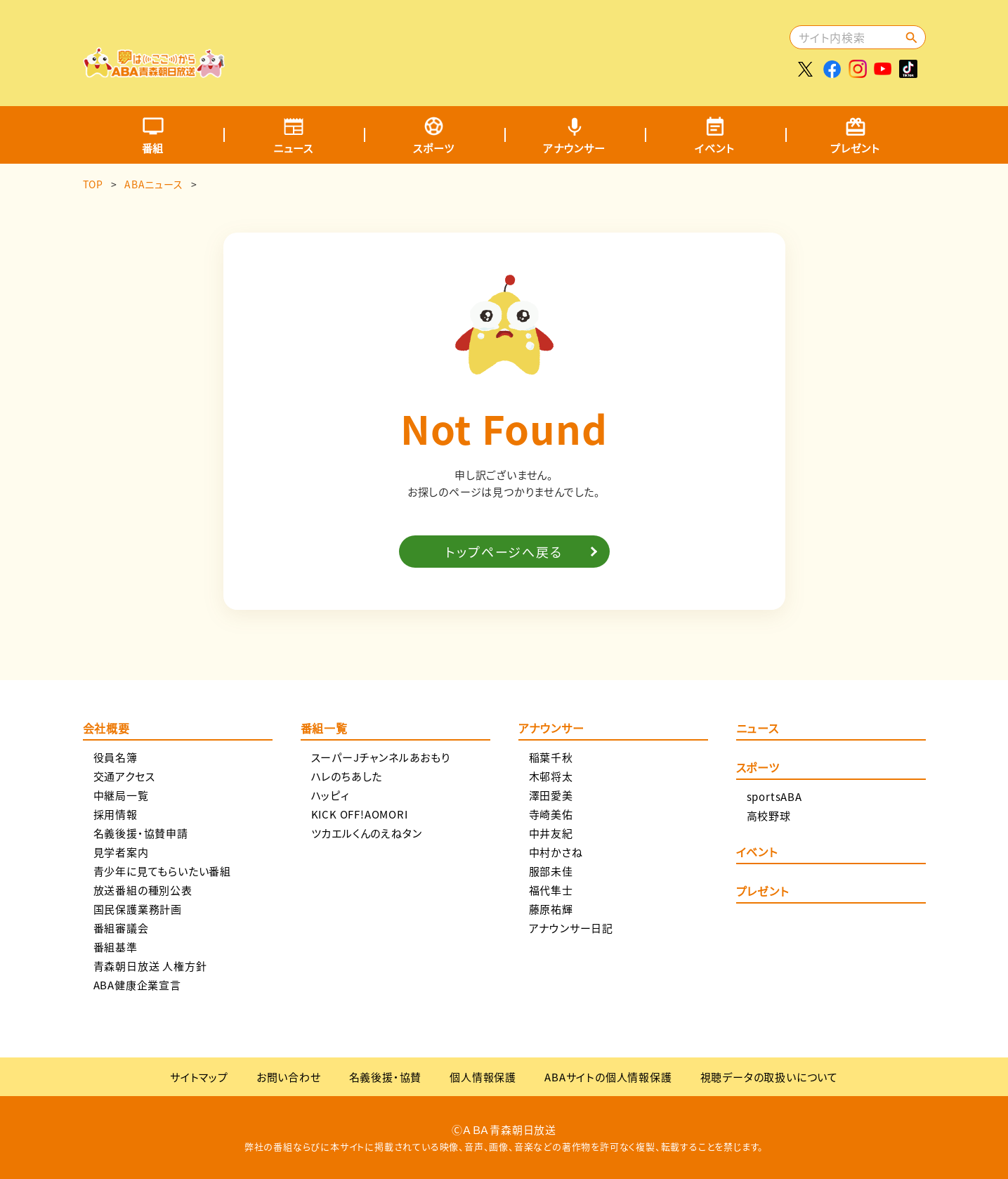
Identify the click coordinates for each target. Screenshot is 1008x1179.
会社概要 (106, 729)
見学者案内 (121, 852)
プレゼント (855, 148)
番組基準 (115, 946)
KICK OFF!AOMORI (359, 814)
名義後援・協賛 (385, 1076)
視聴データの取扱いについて (769, 1076)
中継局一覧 (121, 795)
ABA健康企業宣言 (137, 984)
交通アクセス (124, 776)
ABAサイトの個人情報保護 (608, 1076)
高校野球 (769, 815)
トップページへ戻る (503, 551)
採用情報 (115, 814)
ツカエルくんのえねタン (366, 833)
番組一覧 (324, 729)
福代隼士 (551, 889)
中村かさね (556, 852)
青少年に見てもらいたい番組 (162, 871)
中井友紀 (551, 833)
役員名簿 (115, 757)
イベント (714, 148)
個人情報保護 (483, 1076)
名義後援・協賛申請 (140, 833)
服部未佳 (551, 871)
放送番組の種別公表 (142, 889)
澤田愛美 (551, 795)
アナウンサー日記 (571, 927)
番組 (153, 148)
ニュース (293, 148)
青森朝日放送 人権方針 (150, 965)
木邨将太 (551, 776)
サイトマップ (199, 1076)
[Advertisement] (530, 45)
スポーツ (433, 148)
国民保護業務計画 (137, 908)
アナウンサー (574, 148)
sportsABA (774, 796)
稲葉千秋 (551, 757)
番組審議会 (121, 927)
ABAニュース (153, 184)
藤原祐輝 (551, 908)
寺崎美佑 (551, 814)
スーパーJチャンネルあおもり (380, 757)
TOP (93, 184)
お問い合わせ (288, 1076)
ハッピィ (330, 795)
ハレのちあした (347, 776)
